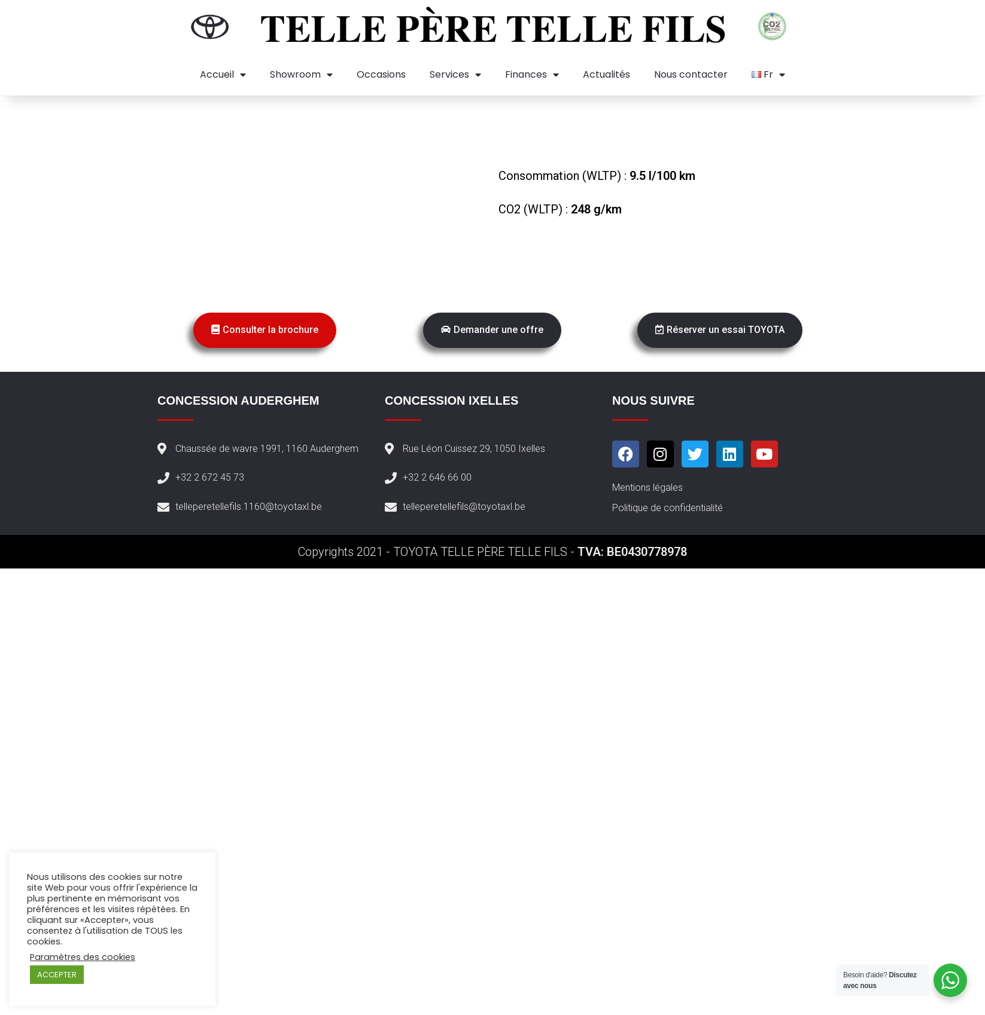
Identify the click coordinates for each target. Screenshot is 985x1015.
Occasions (381, 74)
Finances (532, 74)
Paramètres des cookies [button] (82, 957)
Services (455, 74)
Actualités (606, 74)
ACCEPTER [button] (57, 974)
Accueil (223, 74)
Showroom (301, 74)
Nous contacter (691, 74)
